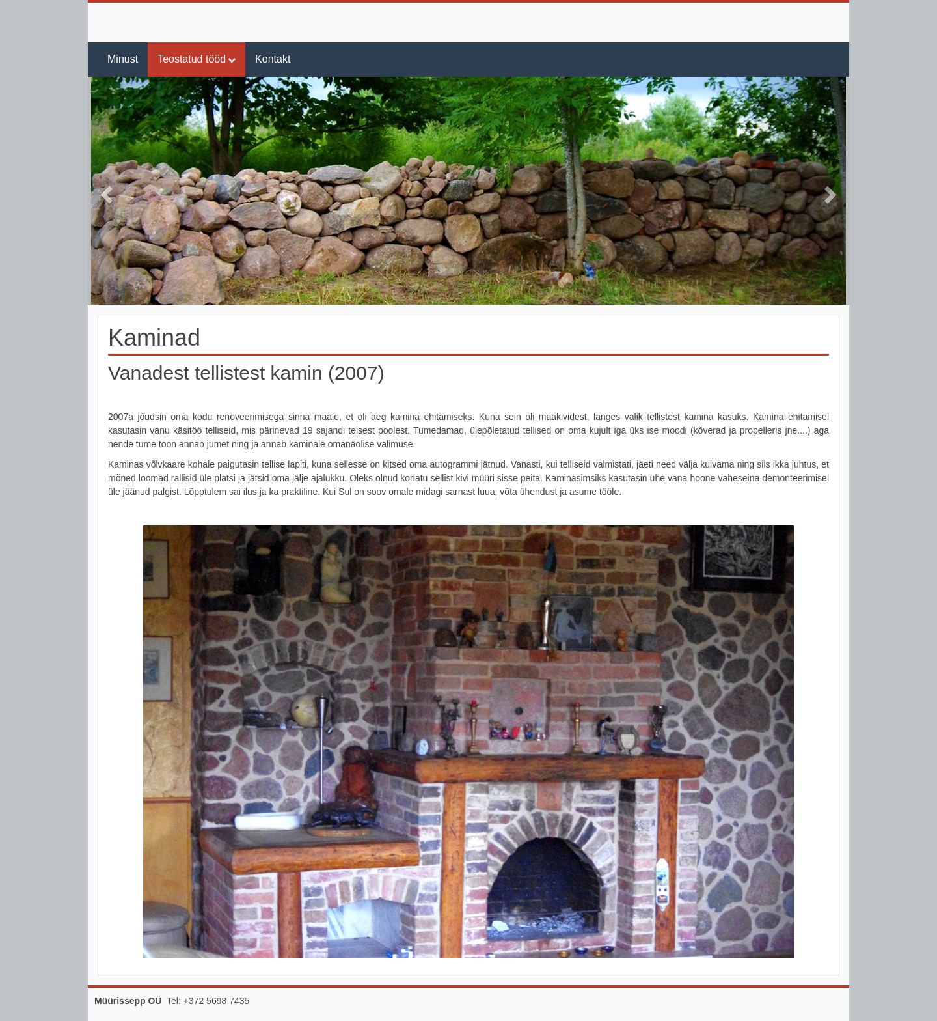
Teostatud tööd (191, 58)
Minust (122, 58)
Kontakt (272, 58)
